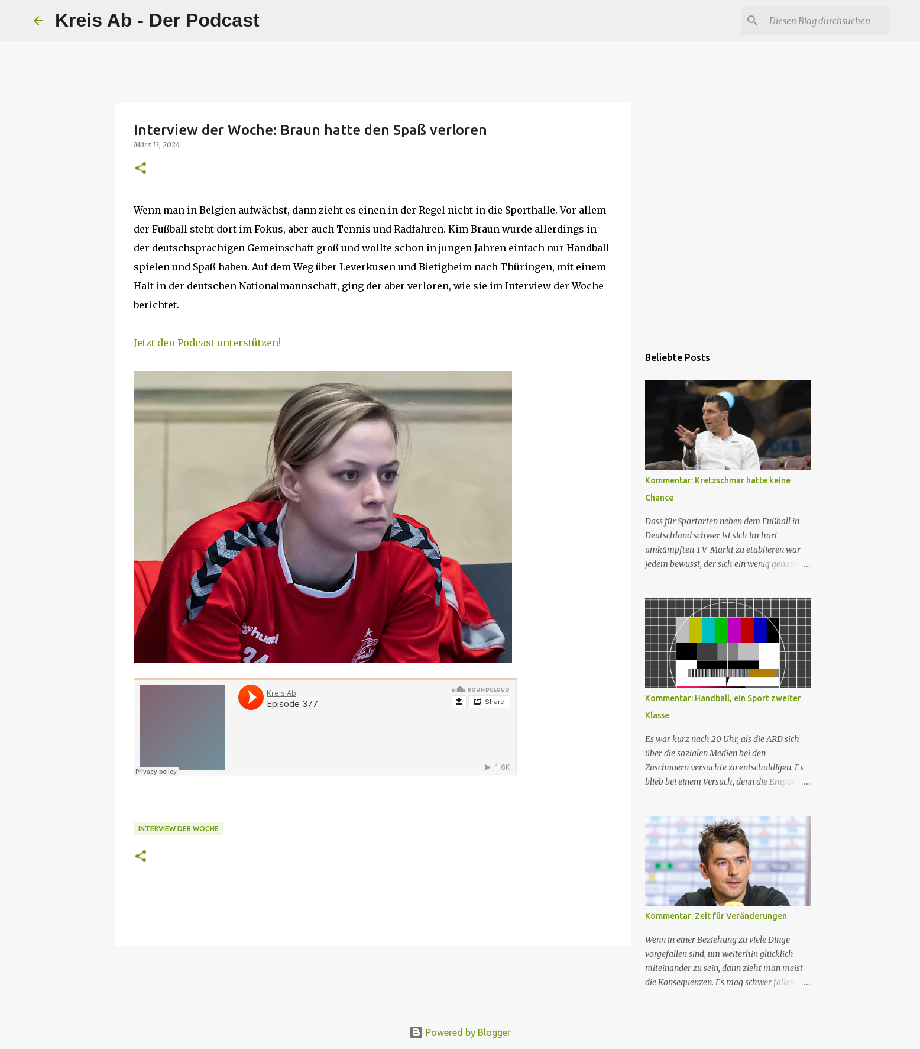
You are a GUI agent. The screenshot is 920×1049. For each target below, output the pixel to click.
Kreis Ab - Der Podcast (157, 20)
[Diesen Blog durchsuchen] (826, 21)
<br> (325, 727)
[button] (141, 169)
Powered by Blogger (460, 1032)
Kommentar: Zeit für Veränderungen (716, 916)
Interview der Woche (178, 828)
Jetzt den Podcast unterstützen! (207, 342)
